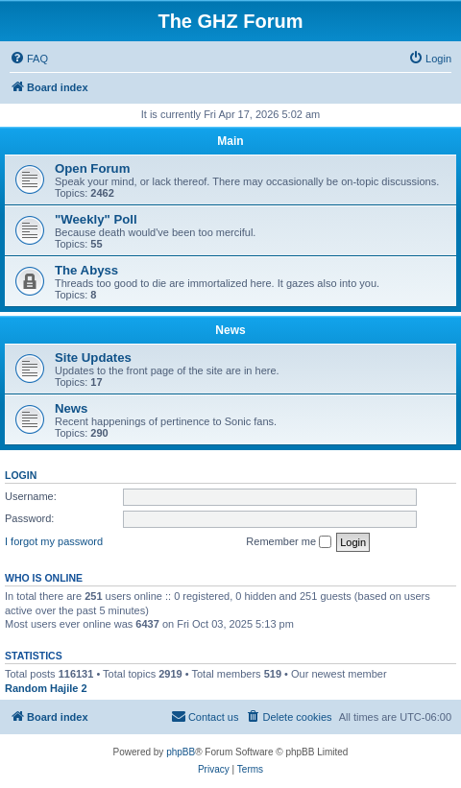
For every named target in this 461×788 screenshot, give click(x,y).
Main (230, 141)
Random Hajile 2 (46, 688)
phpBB (180, 752)
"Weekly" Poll (96, 219)
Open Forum (92, 168)
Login (20, 475)
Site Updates (93, 357)
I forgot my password (54, 541)
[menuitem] (29, 58)
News (230, 330)
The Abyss (86, 270)
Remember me (288, 542)
